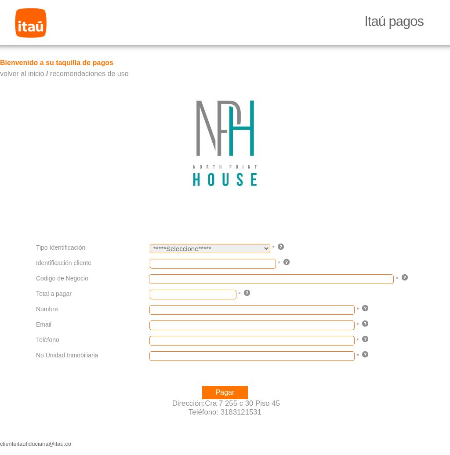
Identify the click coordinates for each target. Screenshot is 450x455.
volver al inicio (22, 73)
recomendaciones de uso (89, 73)
